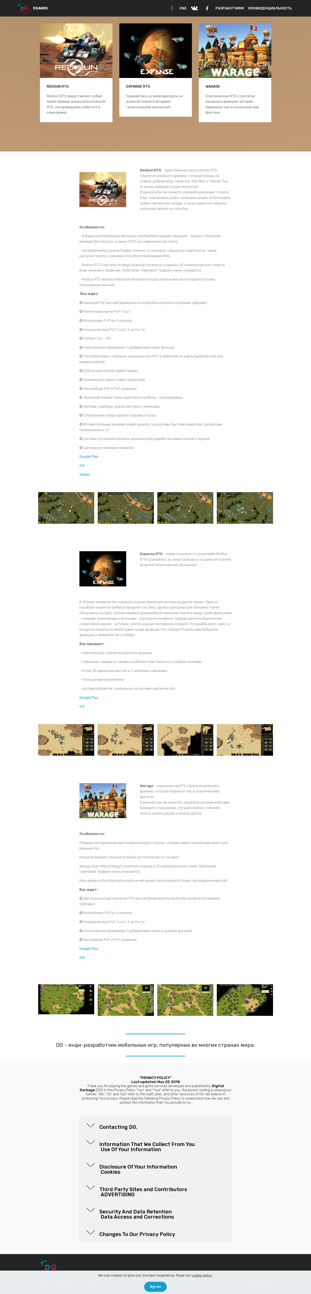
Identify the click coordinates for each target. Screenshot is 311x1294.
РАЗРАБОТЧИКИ (229, 8)
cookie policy (201, 1275)
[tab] (155, 1125)
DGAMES (40, 8)
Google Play (88, 457)
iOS (82, 466)
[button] (155, 1125)
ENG (183, 8)
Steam (84, 475)
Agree (155, 1287)
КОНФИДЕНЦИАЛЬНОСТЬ (270, 8)
